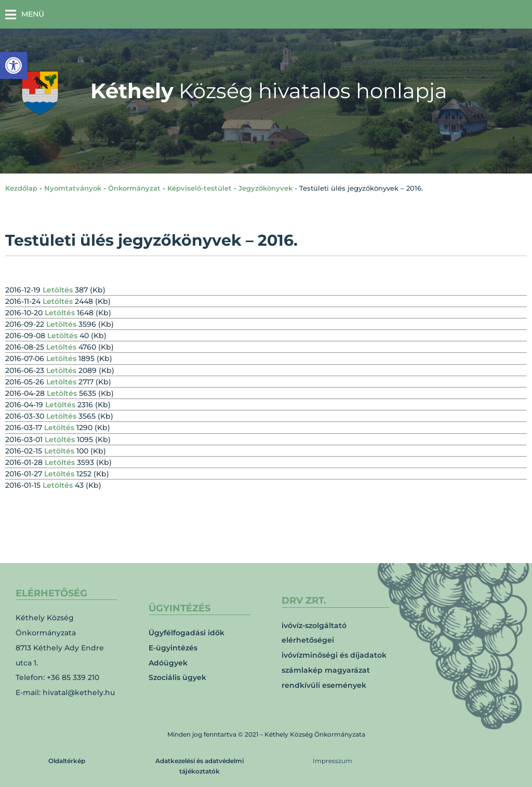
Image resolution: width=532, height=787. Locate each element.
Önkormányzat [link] (134, 188)
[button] (24, 14)
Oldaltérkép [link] (66, 761)
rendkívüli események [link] (324, 685)
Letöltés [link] (58, 290)
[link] (13, 65)
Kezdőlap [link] (21, 188)
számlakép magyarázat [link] (326, 670)
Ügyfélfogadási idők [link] (186, 632)
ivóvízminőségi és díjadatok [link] (334, 655)
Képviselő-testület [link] (199, 188)
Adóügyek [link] (168, 663)
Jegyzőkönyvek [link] (265, 188)
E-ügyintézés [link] (173, 647)
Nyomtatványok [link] (72, 188)
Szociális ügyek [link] (177, 677)
